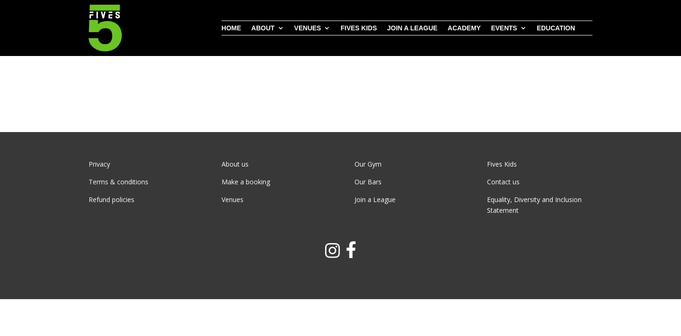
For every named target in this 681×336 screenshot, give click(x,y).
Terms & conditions (118, 181)
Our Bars (368, 181)
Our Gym (368, 164)
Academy (464, 28)
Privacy (99, 164)
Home (231, 28)
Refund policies (111, 199)
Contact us (503, 181)
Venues (307, 28)
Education (556, 28)
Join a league (412, 28)
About (263, 28)
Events (504, 28)
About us (235, 164)
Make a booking (246, 181)
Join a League (375, 199)
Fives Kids (358, 28)
